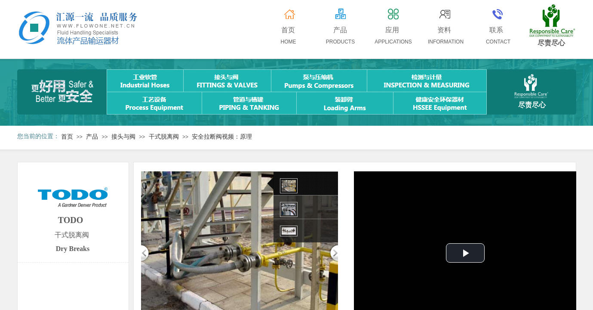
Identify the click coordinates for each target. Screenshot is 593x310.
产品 (92, 136)
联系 (496, 30)
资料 (444, 30)
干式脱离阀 (164, 136)
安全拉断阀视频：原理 (222, 136)
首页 (67, 136)
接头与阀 (123, 136)
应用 (392, 30)
